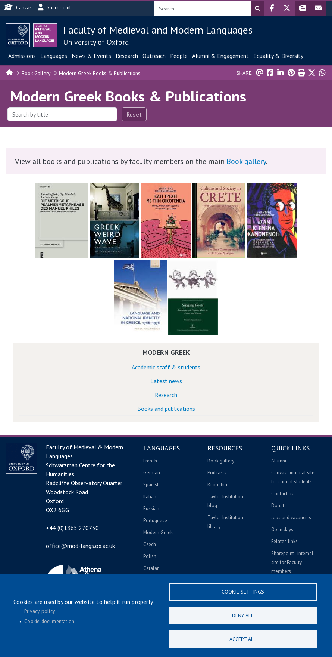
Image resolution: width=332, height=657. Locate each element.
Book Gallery (36, 73)
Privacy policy (39, 610)
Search (257, 8)
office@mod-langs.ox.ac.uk (80, 545)
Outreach (154, 55)
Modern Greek (166, 352)
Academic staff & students (166, 367)
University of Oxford (96, 42)
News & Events (91, 55)
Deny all (243, 614)
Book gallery (246, 161)
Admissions (22, 55)
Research (127, 55)
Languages (53, 55)
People (179, 55)
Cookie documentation (49, 620)
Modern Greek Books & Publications (99, 73)
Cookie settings (243, 590)
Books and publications (166, 408)
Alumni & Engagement (220, 55)
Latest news (166, 381)
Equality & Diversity (278, 55)
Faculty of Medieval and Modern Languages (158, 30)
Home (9, 72)
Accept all (242, 638)
